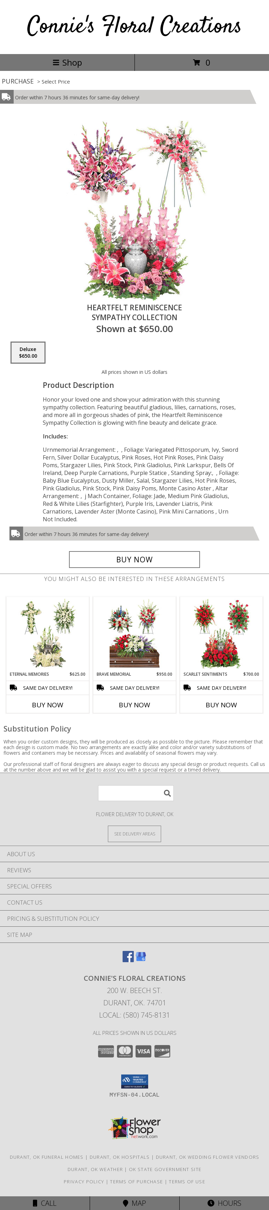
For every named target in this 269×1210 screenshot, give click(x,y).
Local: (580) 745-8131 (134, 1015)
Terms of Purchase (136, 1181)
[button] (134, 1082)
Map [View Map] (134, 1203)
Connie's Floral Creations (134, 27)
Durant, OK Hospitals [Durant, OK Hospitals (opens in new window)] (120, 1157)
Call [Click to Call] (44, 1203)
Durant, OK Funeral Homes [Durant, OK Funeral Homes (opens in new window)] (47, 1157)
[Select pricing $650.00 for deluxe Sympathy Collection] (28, 353)
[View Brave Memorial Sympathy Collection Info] (134, 634)
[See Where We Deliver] (134, 833)
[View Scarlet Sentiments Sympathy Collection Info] (221, 634)
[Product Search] (136, 793)
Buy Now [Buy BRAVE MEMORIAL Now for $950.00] (134, 704)
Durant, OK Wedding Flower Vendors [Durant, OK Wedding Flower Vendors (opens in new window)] (208, 1157)
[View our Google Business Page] (140, 960)
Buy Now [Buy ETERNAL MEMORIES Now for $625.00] (47, 704)
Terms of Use (187, 1181)
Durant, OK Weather (95, 1169)
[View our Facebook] (128, 960)
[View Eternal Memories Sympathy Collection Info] (48, 634)
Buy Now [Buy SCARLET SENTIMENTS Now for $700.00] (221, 704)
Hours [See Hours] (224, 1203)
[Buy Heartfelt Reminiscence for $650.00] (134, 559)
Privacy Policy (84, 1181)
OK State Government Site (165, 1169)
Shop (67, 62)
